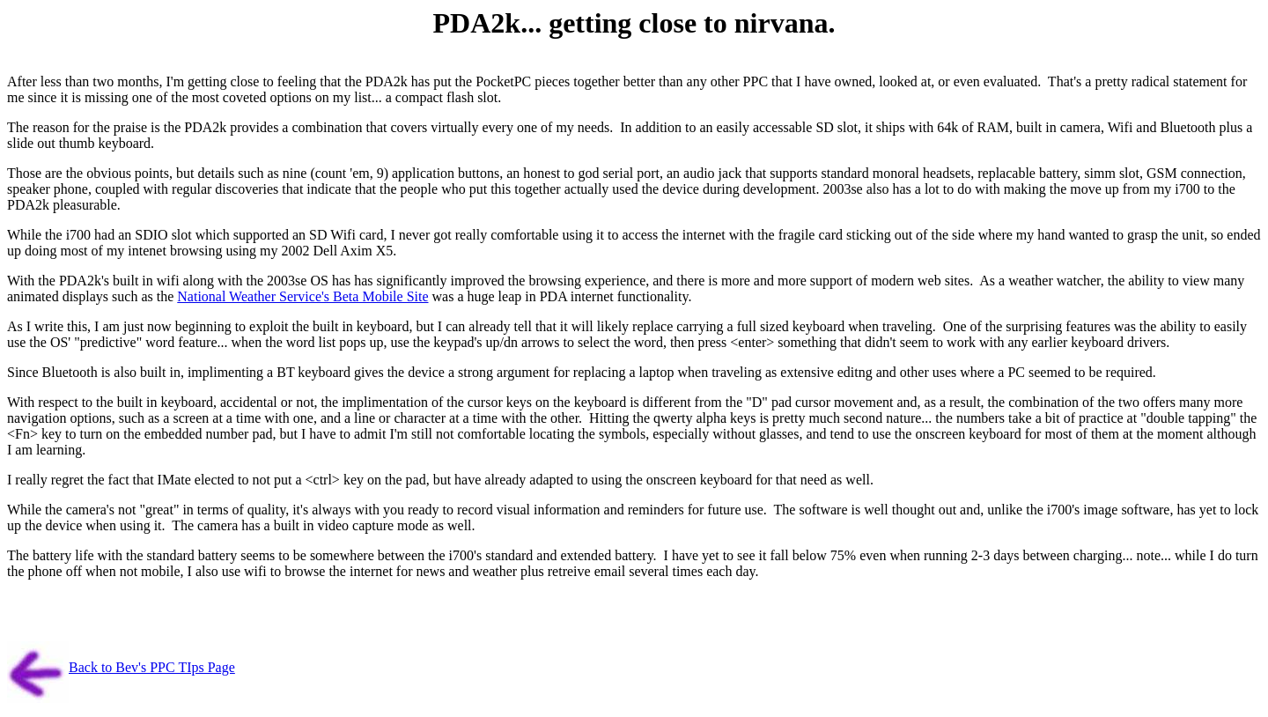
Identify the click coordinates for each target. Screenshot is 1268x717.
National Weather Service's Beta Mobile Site (302, 296)
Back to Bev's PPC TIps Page (152, 667)
